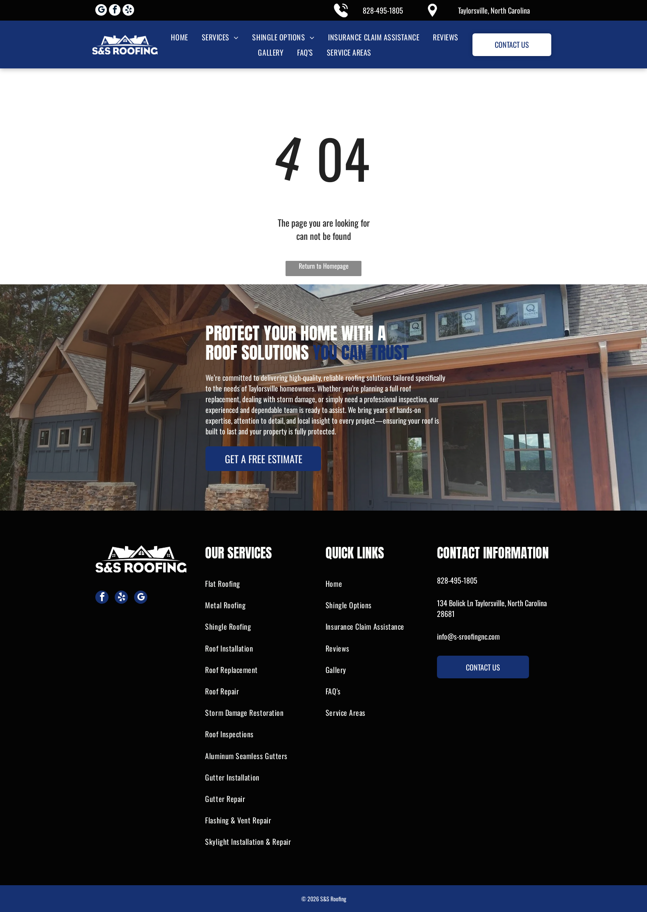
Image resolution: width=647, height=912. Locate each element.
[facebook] (114, 11)
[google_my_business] (101, 11)
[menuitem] (178, 37)
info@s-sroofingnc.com (468, 636)
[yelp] (128, 11)
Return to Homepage (324, 266)
